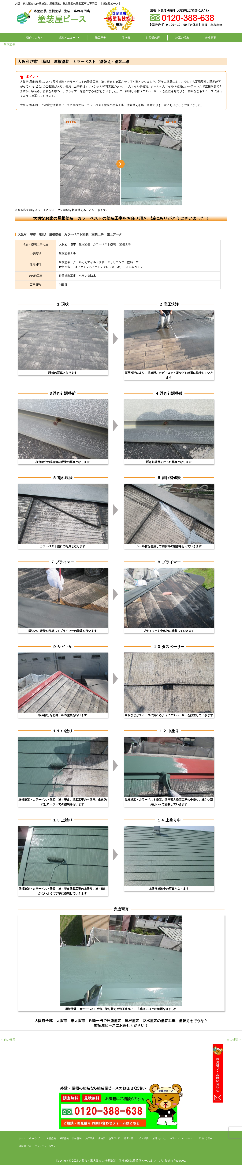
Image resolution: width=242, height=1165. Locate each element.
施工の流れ (182, 37)
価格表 (126, 37)
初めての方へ (34, 37)
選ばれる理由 (205, 1138)
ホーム (22, 1138)
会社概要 (210, 37)
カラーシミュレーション (182, 1138)
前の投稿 (7, 1039)
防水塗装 (77, 1138)
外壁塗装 (51, 1138)
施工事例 (100, 37)
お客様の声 (153, 37)
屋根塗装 (9, 44)
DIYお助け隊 (25, 1146)
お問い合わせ (159, 1138)
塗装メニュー (69, 37)
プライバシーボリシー (46, 1146)
